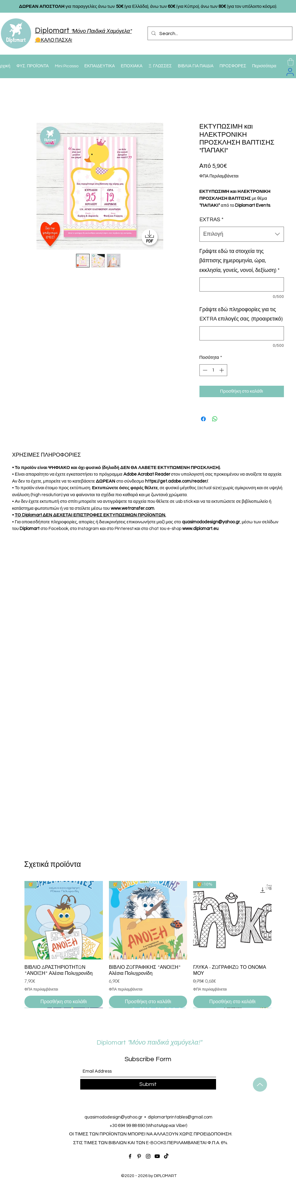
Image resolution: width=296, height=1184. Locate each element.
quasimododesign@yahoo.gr (113, 1117)
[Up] (260, 1084)
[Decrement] (204, 370)
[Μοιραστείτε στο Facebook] (203, 419)
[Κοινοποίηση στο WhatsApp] (214, 419)
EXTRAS (211, 219)
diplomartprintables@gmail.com (180, 1117)
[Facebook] (130, 1156)
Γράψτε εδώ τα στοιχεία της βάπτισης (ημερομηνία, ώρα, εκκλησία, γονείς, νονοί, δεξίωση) (239, 260)
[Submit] (148, 1084)
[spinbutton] (213, 370)
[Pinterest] (139, 1156)
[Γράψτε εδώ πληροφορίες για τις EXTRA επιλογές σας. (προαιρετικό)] (242, 333)
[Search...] (219, 33)
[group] (148, 944)
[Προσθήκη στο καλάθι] (63, 1002)
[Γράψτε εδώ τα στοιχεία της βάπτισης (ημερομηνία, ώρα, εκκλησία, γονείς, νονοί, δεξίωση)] (242, 284)
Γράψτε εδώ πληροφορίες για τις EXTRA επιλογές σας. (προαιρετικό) (241, 314)
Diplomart (133, 1042)
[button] (291, 61)
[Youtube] (157, 1156)
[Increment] (222, 370)
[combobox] (241, 234)
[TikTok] (166, 1156)
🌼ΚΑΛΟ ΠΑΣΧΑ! (53, 40)
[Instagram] (148, 1156)
